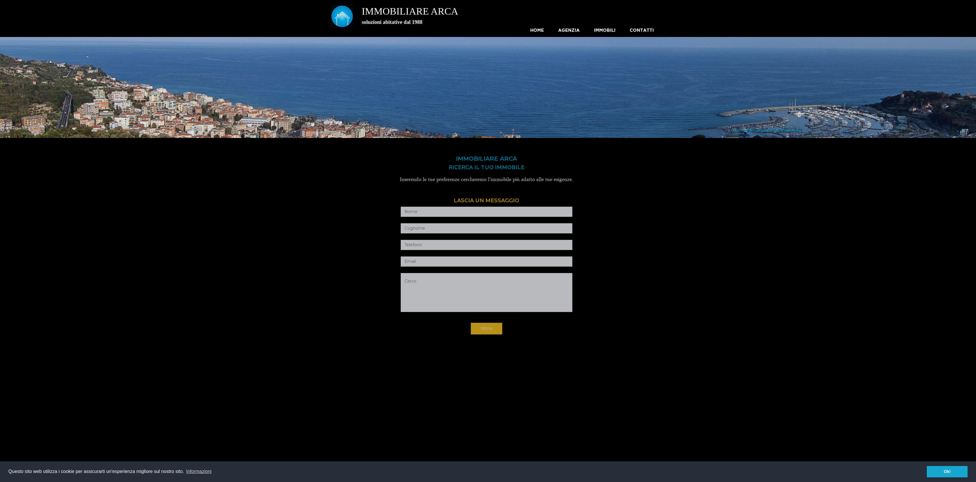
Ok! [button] (947, 471)
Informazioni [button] (199, 471)
